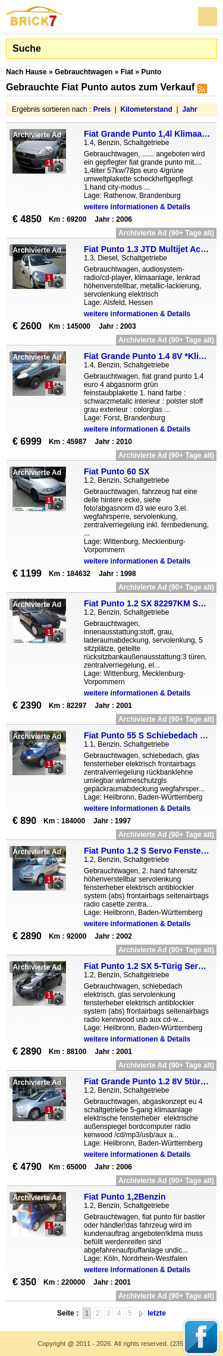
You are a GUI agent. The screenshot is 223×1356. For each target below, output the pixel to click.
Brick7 (35, 16)
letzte (156, 1313)
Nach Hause (26, 72)
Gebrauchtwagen (83, 72)
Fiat (127, 72)
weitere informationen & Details (137, 207)
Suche (26, 48)
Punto (151, 72)
